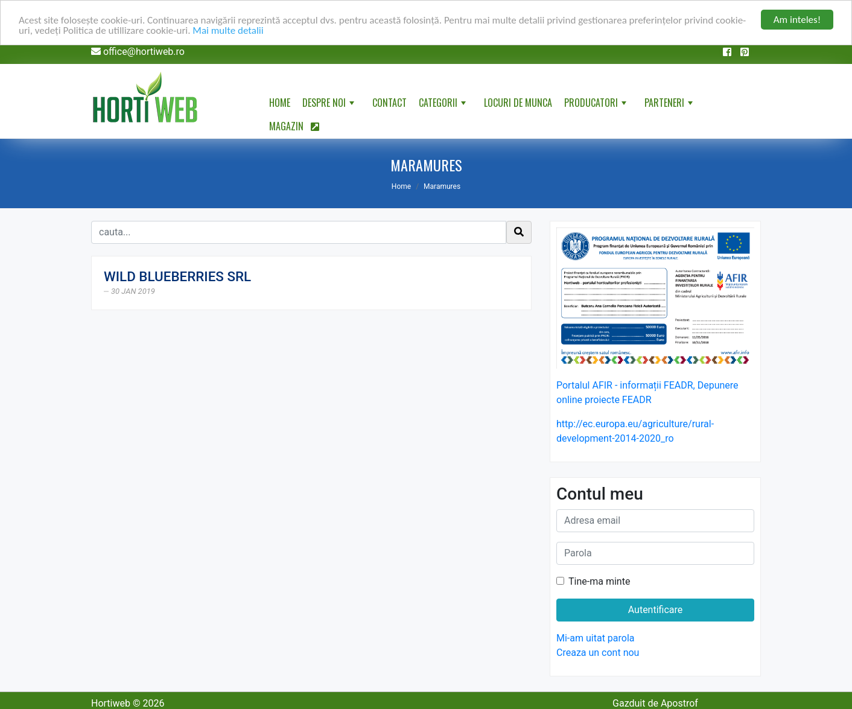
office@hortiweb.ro (144, 51)
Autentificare (655, 609)
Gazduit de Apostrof (655, 703)
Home (279, 102)
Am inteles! (797, 19)
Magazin (294, 126)
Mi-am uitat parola (595, 638)
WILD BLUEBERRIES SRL (177, 276)
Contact (389, 102)
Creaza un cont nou (597, 652)
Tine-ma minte (599, 581)
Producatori (596, 105)
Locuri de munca (518, 102)
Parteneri (669, 105)
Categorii (443, 105)
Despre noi (329, 105)
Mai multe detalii (227, 30)
